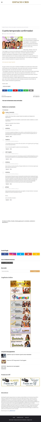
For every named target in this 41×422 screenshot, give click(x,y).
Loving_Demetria (9, 112)
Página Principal (5, 27)
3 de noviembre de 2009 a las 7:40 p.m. (12, 129)
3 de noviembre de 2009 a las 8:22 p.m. (12, 163)
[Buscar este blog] (15, 271)
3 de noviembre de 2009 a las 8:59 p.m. (12, 173)
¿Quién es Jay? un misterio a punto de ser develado (19, 354)
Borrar (11, 125)
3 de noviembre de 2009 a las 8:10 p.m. (12, 153)
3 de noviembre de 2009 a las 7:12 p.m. (12, 113)
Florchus (4, 33)
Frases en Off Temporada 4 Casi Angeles (16, 360)
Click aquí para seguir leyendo (8, 62)
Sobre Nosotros (20, 417)
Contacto (27, 417)
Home (14, 417)
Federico (7, 139)
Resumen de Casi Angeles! (13, 366)
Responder (7, 125)
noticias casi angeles (12, 27)
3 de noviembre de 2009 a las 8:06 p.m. (12, 141)
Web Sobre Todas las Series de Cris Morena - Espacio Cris (20, 419)
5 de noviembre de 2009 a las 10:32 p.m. (12, 188)
